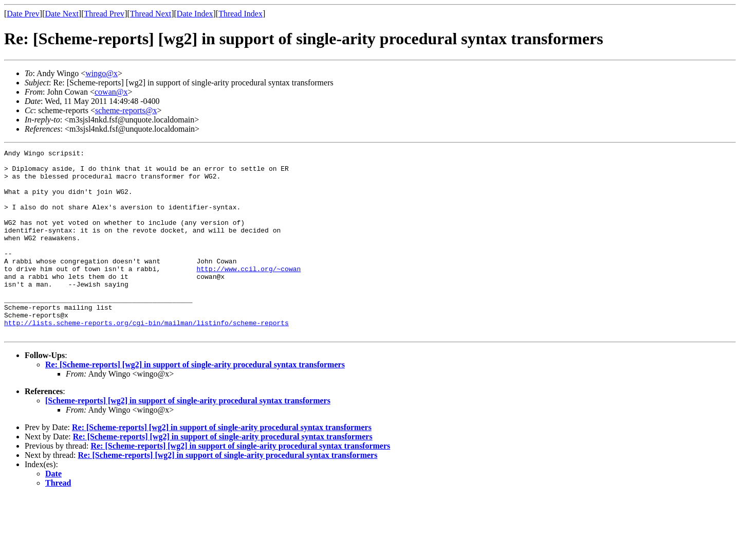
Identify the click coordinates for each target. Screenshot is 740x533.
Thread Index (240, 13)
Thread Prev (104, 13)
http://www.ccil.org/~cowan (248, 293)
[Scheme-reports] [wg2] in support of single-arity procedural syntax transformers (187, 437)
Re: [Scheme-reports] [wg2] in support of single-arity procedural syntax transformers (195, 401)
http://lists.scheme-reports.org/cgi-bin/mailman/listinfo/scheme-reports (146, 358)
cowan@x (111, 91)
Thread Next (150, 13)
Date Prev (23, 13)
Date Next (62, 13)
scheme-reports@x (126, 110)
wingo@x (101, 73)
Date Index (195, 13)
